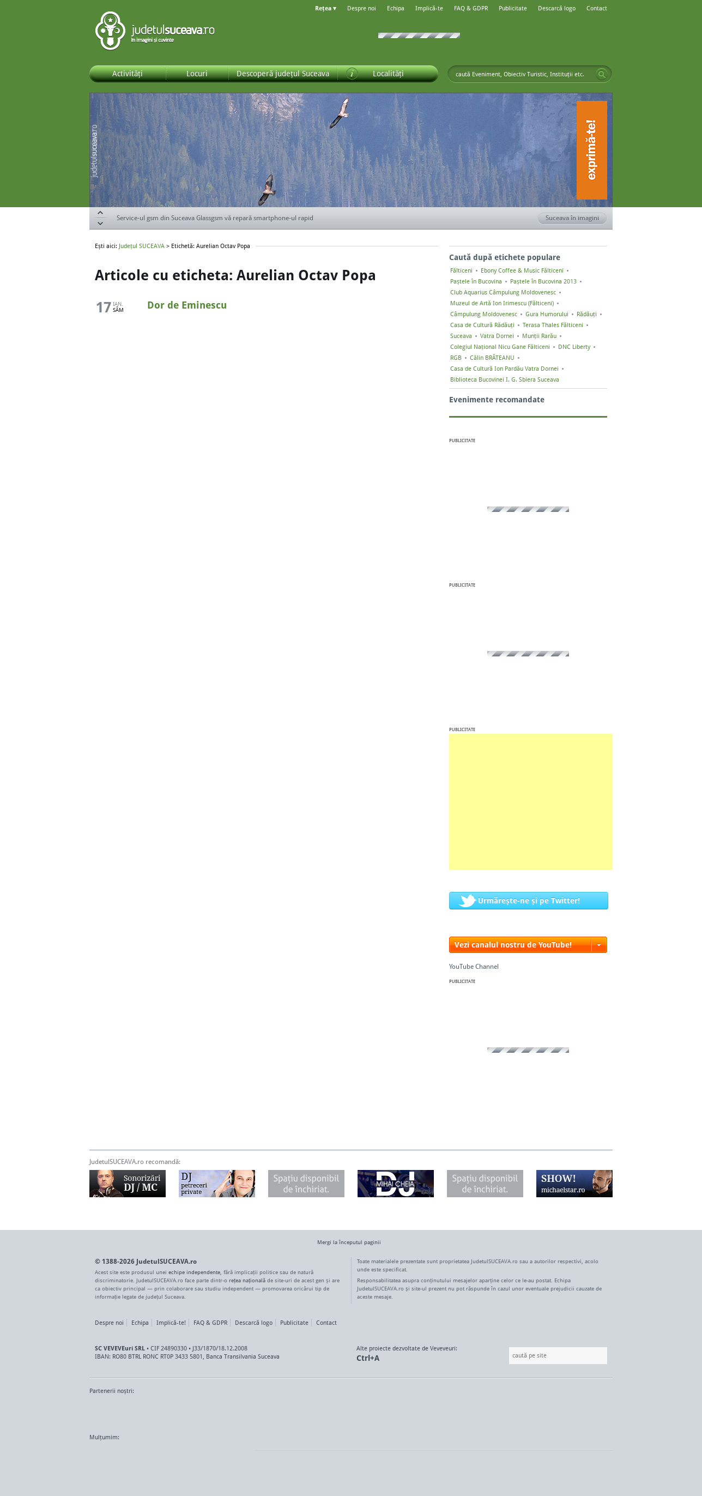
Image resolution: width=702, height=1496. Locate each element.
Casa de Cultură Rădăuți (482, 325)
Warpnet (499, 1411)
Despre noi (361, 8)
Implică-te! (171, 1322)
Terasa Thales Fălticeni (553, 325)
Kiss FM (410, 1411)
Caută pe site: (508, 1355)
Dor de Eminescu (187, 305)
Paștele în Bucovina (476, 281)
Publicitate (513, 8)
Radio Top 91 (448, 1411)
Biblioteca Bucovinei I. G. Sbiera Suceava (504, 379)
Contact (596, 8)
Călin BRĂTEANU (492, 357)
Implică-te (429, 8)
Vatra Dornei (497, 336)
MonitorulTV (168, 1411)
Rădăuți (587, 314)
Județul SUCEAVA (155, 33)
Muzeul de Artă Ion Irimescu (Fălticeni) (502, 303)
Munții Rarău (539, 336)
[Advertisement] (531, 802)
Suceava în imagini (576, 219)
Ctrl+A (367, 1357)
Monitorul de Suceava (112, 1411)
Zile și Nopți (551, 1411)
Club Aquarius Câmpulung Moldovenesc (503, 292)
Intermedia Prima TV (375, 1411)
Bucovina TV (221, 1411)
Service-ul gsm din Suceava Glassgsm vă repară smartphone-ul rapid (215, 218)
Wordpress (116, 1457)
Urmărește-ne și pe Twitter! (529, 900)
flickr (236, 1457)
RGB (456, 357)
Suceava (461, 336)
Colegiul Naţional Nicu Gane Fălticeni (500, 347)
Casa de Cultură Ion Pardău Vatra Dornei (504, 368)
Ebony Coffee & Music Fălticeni (522, 270)
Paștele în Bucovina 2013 (543, 281)
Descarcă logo (557, 8)
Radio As (592, 1411)
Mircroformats (180, 1457)
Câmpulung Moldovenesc (483, 314)
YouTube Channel (474, 966)
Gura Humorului (546, 314)
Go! (602, 74)
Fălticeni (461, 270)
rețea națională (247, 1280)
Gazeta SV (271, 1411)
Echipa (395, 8)
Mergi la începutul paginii (345, 1243)
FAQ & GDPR (471, 8)
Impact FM (328, 1411)
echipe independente (194, 1272)
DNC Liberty (574, 347)
